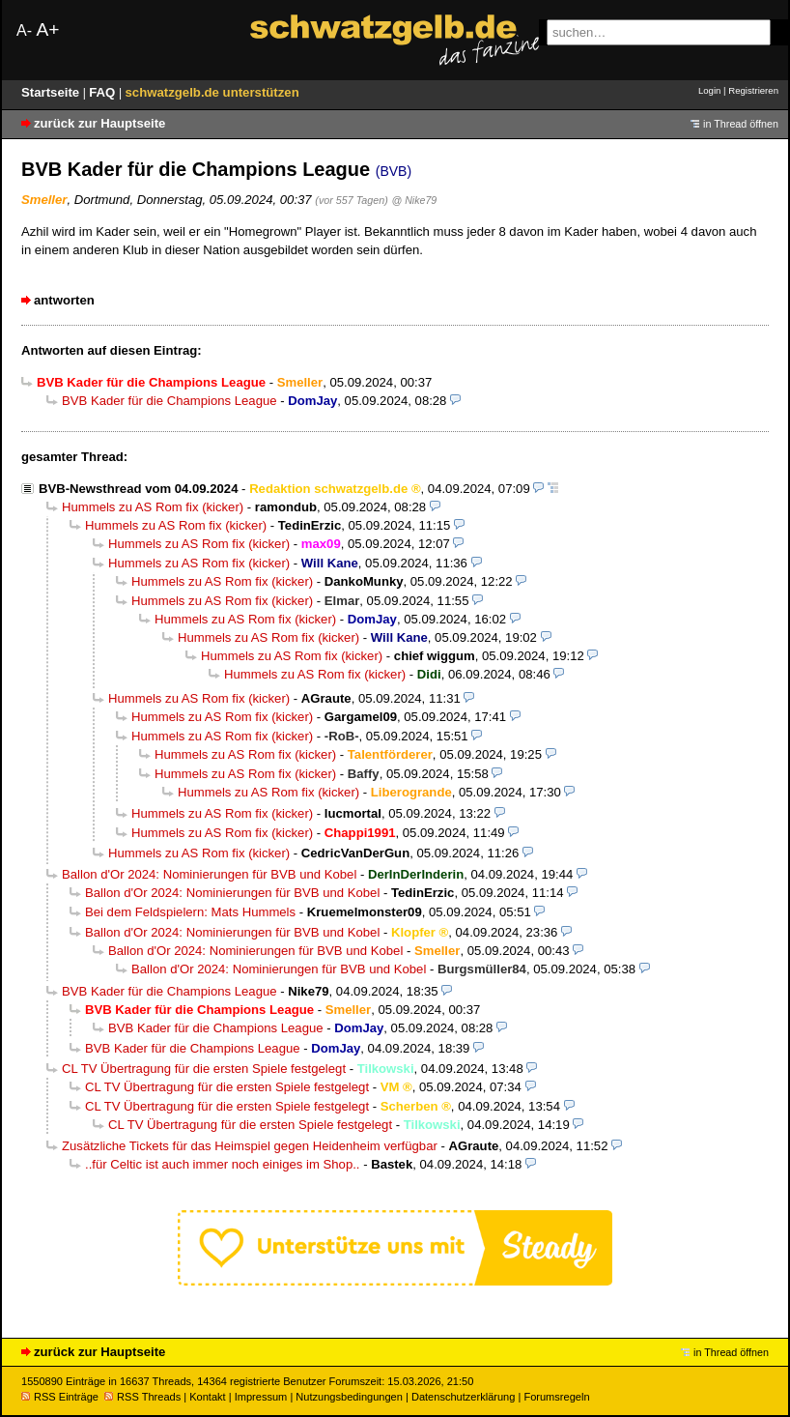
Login (709, 90)
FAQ (104, 92)
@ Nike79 (414, 200)
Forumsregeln (556, 1397)
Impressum (261, 1397)
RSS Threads (142, 1397)
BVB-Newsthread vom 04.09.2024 (138, 488)
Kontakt (207, 1397)
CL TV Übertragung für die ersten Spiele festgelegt (204, 1068)
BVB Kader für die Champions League (169, 400)
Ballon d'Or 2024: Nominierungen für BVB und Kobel (209, 874)
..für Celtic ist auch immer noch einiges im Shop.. (222, 1164)
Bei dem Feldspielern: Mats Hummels (190, 912)
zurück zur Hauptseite (99, 123)
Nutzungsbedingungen (349, 1397)
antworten (64, 300)
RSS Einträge (60, 1397)
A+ (47, 29)
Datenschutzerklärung (463, 1397)
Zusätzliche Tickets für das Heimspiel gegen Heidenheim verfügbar (249, 1146)
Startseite (52, 92)
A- (24, 30)
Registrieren (753, 90)
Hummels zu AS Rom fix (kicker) (152, 507)
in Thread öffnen (740, 124)
